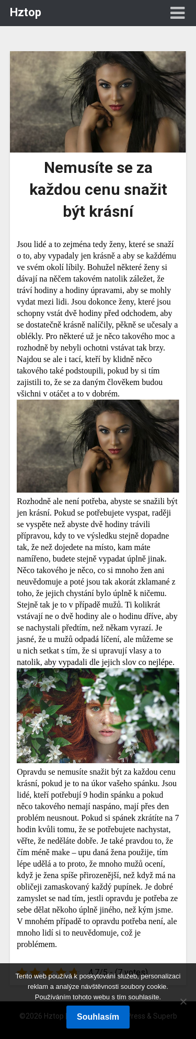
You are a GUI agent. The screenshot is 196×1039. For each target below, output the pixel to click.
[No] (183, 1001)
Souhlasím (98, 1016)
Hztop (25, 12)
